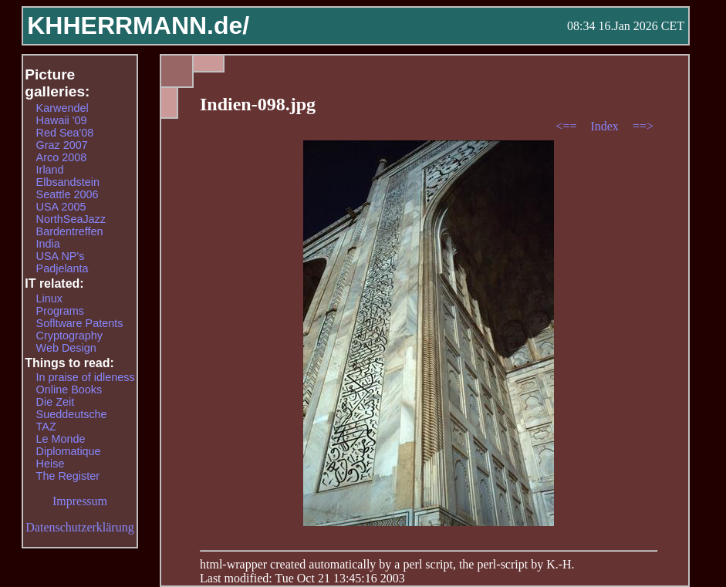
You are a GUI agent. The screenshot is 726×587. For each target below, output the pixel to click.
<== (567, 126)
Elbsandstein (68, 182)
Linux (49, 298)
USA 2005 (61, 207)
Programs (60, 311)
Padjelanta (62, 268)
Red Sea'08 (65, 133)
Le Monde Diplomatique (68, 445)
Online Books (69, 389)
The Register (68, 476)
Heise (50, 463)
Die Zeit (55, 402)
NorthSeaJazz (71, 219)
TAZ (46, 426)
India (48, 244)
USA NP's (60, 256)
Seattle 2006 (67, 194)
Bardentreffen (69, 231)
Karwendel (62, 108)
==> (643, 126)
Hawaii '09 (61, 120)
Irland (50, 170)
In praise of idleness (85, 377)
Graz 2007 (62, 145)
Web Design (66, 348)
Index (605, 126)
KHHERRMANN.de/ (138, 25)
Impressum (79, 501)
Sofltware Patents (79, 323)
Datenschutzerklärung (79, 527)
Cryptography (69, 335)
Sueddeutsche (71, 414)
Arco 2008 (61, 157)
